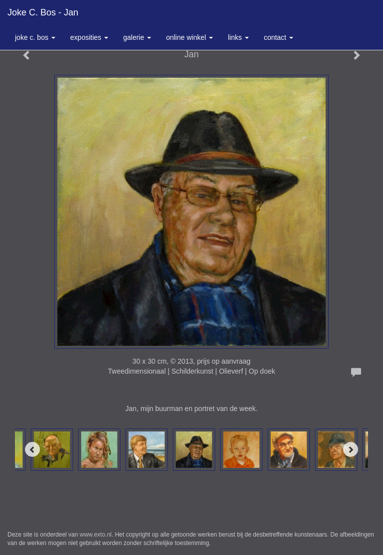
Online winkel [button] (189, 37)
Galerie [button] (137, 37)
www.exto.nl (96, 534)
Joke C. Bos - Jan (42, 12)
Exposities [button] (89, 37)
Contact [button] (278, 37)
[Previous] (32, 449)
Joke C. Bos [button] (35, 37)
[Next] (350, 449)
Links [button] (238, 37)
